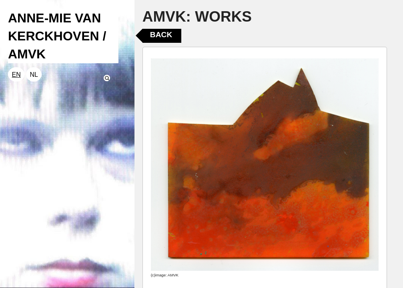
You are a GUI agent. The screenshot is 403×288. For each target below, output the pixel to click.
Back (161, 34)
